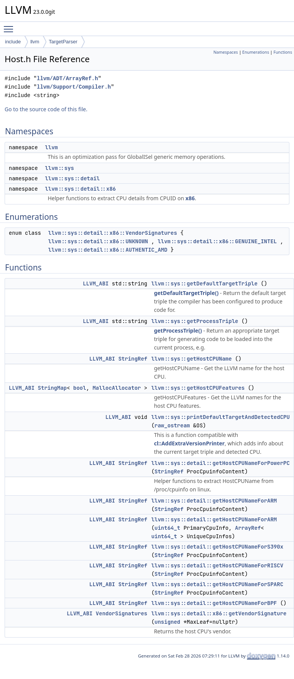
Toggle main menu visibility (10, 26)
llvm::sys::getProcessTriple (194, 321)
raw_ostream (172, 425)
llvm (34, 41)
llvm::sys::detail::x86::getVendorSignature (219, 613)
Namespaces (226, 52)
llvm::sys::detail (72, 178)
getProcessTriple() (178, 330)
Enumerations (255, 52)
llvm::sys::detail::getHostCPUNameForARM (214, 500)
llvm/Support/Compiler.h (74, 87)
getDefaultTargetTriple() (186, 293)
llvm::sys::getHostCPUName (191, 358)
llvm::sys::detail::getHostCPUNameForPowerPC (220, 463)
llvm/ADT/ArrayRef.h (67, 78)
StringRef (133, 358)
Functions (282, 52)
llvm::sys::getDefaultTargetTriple (204, 283)
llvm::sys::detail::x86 (80, 188)
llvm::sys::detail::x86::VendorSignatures (112, 232)
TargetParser (63, 41)
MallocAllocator (116, 387)
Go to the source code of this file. (46, 109)
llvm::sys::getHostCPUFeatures (198, 387)
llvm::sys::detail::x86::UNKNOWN (98, 241)
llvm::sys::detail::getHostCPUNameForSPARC (217, 584)
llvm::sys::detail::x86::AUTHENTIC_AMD (108, 249)
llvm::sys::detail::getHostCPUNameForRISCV (217, 565)
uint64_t (167, 527)
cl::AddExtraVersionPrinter (189, 443)
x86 (190, 198)
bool (79, 387)
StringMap (52, 387)
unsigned (167, 621)
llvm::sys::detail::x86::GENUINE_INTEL (217, 241)
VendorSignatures (121, 613)
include (13, 41)
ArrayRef (248, 527)
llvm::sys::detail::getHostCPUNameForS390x (217, 546)
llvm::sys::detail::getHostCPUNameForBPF (214, 603)
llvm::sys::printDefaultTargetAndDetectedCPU (220, 417)
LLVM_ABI (95, 283)
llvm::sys (59, 168)
